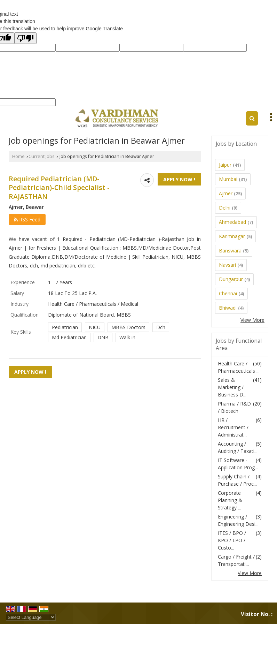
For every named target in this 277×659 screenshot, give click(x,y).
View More (252, 320)
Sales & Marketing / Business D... (232, 387)
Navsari (227, 265)
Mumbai (228, 179)
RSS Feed (27, 219)
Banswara (230, 250)
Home (18, 156)
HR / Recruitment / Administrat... (233, 427)
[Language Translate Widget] (31, 617)
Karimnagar (232, 236)
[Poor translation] (25, 38)
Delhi (224, 207)
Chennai (228, 293)
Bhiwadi (228, 307)
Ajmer (225, 193)
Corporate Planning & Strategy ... (230, 500)
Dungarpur (231, 279)
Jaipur (225, 164)
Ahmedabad (232, 222)
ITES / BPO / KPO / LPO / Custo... (232, 540)
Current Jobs (42, 156)
